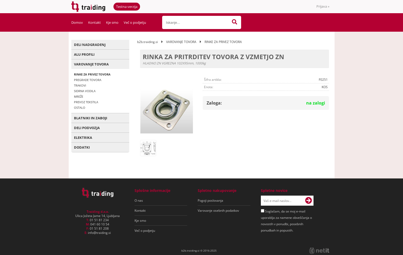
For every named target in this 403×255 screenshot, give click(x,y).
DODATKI (82, 147)
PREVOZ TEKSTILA (86, 102)
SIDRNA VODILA (85, 91)
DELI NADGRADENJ (90, 44)
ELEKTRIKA (83, 137)
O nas (139, 200)
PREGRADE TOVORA (87, 80)
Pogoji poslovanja (210, 200)
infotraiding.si (99, 232)
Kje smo (112, 22)
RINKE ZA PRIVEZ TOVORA (92, 74)
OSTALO (79, 108)
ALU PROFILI (84, 54)
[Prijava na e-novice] (309, 201)
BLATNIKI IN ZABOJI (90, 118)
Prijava (322, 6)
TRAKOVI (80, 85)
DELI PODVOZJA (87, 127)
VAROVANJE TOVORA (91, 64)
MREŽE (78, 96)
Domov (77, 22)
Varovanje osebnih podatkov (218, 210)
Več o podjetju (135, 22)
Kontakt (94, 22)
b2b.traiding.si (147, 42)
